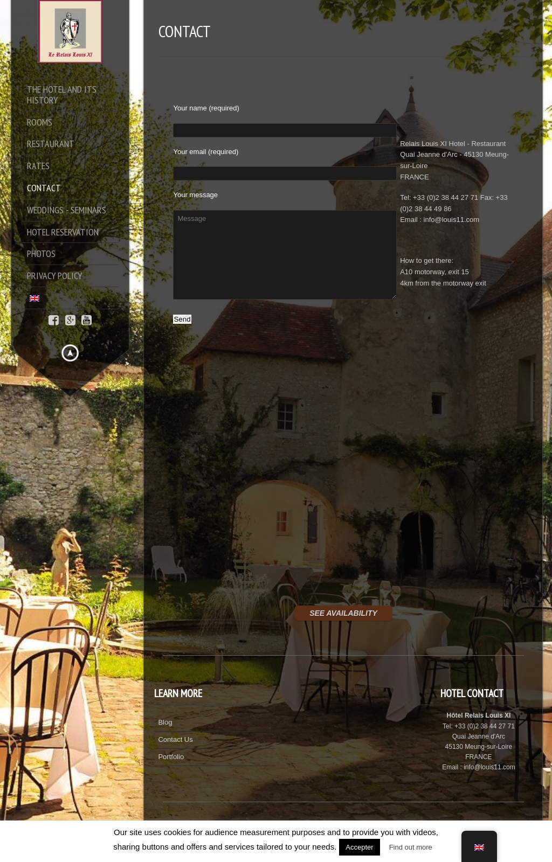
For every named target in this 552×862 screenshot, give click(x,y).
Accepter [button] (359, 847)
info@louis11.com (452, 219)
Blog (165, 722)
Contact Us (175, 739)
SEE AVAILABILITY (343, 613)
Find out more (410, 847)
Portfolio (171, 757)
